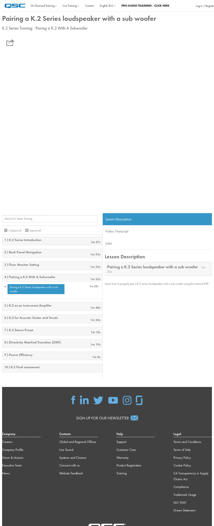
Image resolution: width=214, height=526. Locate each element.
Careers (7, 442)
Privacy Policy (182, 457)
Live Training (71, 5)
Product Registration (128, 465)
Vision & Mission (13, 457)
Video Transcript (116, 231)
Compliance (181, 487)
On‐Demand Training (44, 5)
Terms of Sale (182, 450)
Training (121, 473)
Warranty (122, 457)
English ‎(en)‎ (107, 5)
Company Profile (12, 450)
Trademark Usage (184, 494)
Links (108, 243)
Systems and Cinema (72, 457)
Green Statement (184, 510)
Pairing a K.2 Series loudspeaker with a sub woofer (34, 289)
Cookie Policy (182, 465)
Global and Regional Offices (77, 442)
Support (121, 442)
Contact (89, 5)
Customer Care (126, 450)
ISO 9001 (180, 502)
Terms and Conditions (187, 442)
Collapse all (15, 230)
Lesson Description (118, 219)
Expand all (35, 230)
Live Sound (66, 450)
